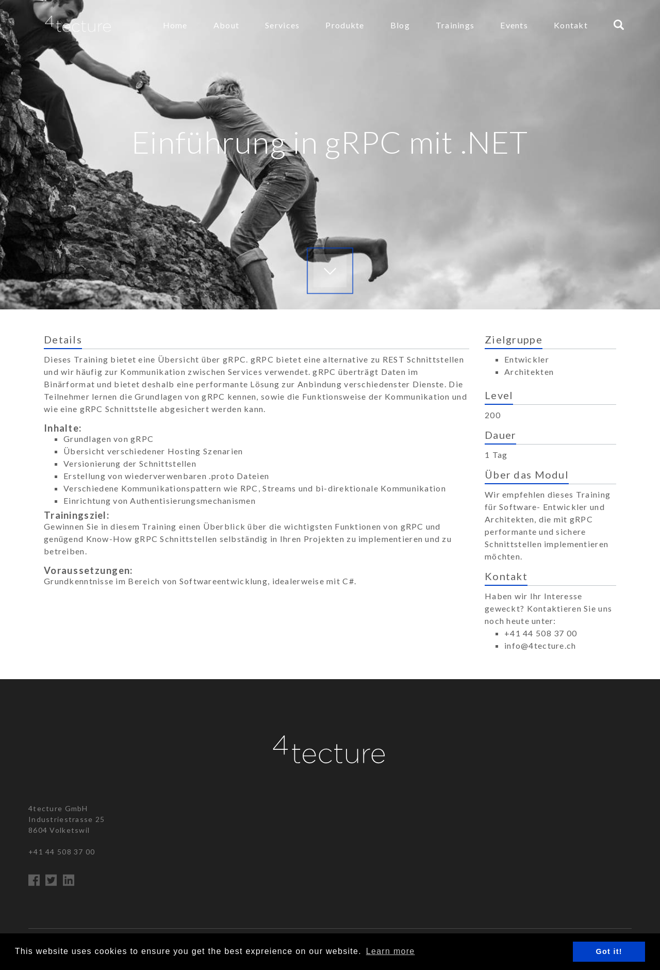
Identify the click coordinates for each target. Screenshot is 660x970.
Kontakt (571, 25)
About (226, 25)
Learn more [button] (390, 951)
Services (282, 25)
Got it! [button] (609, 951)
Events (514, 25)
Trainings (455, 25)
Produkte (344, 25)
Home (175, 25)
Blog (400, 25)
